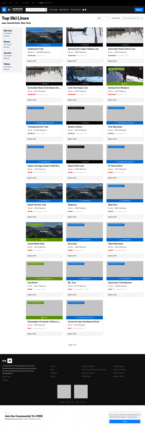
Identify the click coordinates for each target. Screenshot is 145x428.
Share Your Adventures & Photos (94, 370)
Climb (4, 3)
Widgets (54, 373)
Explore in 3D (32, 61)
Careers (5, 380)
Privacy (83, 402)
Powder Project (118, 373)
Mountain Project (88, 373)
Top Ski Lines (75, 10)
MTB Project (86, 376)
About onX (6, 377)
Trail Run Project (119, 370)
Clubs (53, 376)
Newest (7, 36)
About (53, 366)
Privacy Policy (133, 417)
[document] (124, 418)
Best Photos (64, 10)
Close (125, 421)
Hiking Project (118, 366)
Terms (77, 402)
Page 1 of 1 (73, 345)
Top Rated (8, 33)
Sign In (139, 10)
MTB (10, 3)
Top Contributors (88, 366)
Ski (33, 3)
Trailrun (25, 3)
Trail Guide (53, 10)
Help (52, 370)
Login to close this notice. (32, 419)
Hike (17, 3)
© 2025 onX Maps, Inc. (67, 402)
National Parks (118, 376)
